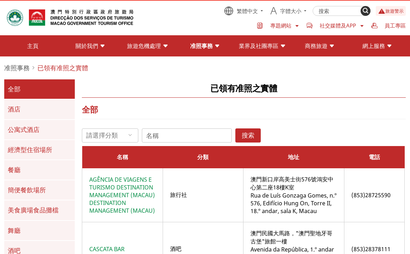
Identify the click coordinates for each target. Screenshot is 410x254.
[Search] (365, 11)
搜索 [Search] (248, 135)
